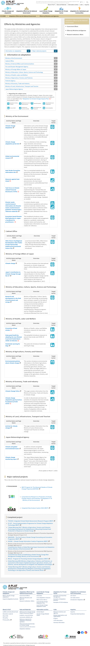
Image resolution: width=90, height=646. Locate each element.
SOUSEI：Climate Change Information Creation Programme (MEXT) (28, 541)
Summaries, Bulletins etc (26, 616)
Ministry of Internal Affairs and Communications (19, 64)
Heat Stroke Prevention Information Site (12, 171)
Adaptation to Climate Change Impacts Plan (36, 99)
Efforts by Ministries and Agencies (76, 30)
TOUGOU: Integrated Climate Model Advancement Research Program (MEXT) (30, 521)
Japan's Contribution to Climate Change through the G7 (12, 274)
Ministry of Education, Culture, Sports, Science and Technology (24, 72)
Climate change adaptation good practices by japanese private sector (13, 399)
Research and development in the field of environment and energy (13, 298)
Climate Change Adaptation (10, 126)
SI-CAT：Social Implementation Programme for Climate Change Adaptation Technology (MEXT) (30, 524)
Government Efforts (72, 26)
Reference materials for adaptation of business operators (25, 619)
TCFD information (57, 619)
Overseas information (59, 621)
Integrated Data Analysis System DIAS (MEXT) (35, 508)
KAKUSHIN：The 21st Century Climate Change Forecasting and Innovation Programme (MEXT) (30, 538)
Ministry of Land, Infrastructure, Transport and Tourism (21, 86)
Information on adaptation (13, 51)
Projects (55, 617)
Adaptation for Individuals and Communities (78, 592)
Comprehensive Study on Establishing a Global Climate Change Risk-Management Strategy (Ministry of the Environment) (28, 555)
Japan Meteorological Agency (14, 89)
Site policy (5, 617)
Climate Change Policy (12, 391)
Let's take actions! (75, 597)
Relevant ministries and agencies (59, 611)
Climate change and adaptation (8, 592)
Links (81, 4)
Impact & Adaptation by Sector (10, 599)
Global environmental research (11, 157)
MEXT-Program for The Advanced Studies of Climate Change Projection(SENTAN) (37, 488)
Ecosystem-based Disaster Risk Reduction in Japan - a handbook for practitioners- (13, 219)
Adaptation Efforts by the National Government (27, 592)
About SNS (5, 615)
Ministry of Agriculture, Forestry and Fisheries (19, 78)
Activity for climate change (11, 427)
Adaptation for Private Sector (60, 592)
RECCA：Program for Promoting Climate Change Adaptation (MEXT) (28, 559)
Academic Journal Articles (26, 614)
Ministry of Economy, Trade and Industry (17, 83)
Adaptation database (25, 627)
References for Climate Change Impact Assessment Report (27, 611)
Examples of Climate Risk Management (59, 596)
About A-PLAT (51, 4)
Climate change (10, 263)
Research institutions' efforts (75, 34)
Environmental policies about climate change (12, 362)
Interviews (39, 595)
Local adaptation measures (43, 597)
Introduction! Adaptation (76, 599)
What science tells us (42, 599)
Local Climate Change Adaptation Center (42, 605)
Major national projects (39, 51)
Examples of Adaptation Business (59, 599)
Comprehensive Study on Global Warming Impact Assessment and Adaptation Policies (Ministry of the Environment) (31, 548)
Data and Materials (61, 4)
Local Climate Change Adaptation (43, 592)
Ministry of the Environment (13, 58)
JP (80, 2)
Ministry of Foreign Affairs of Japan (15, 69)
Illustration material (8, 613)
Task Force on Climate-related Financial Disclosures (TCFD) (12, 189)
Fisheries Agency (10, 81)
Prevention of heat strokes (11, 329)
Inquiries (87, 4)
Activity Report (40, 611)
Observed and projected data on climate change (28, 624)
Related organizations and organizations (60, 614)
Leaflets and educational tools (10, 611)
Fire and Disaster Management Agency (16, 66)
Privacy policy (6, 619)
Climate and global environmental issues (11, 447)
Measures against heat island (12, 180)
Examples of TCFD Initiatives (60, 602)
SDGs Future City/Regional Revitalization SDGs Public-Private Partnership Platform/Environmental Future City (13, 244)
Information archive (73, 4)
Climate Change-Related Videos (43, 613)
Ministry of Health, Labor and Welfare (16, 75)
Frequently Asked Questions (77, 613)
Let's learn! (73, 595)
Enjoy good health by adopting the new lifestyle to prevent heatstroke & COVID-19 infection (13, 338)
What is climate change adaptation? (8, 596)
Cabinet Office (9, 61)
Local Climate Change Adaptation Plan (42, 602)
